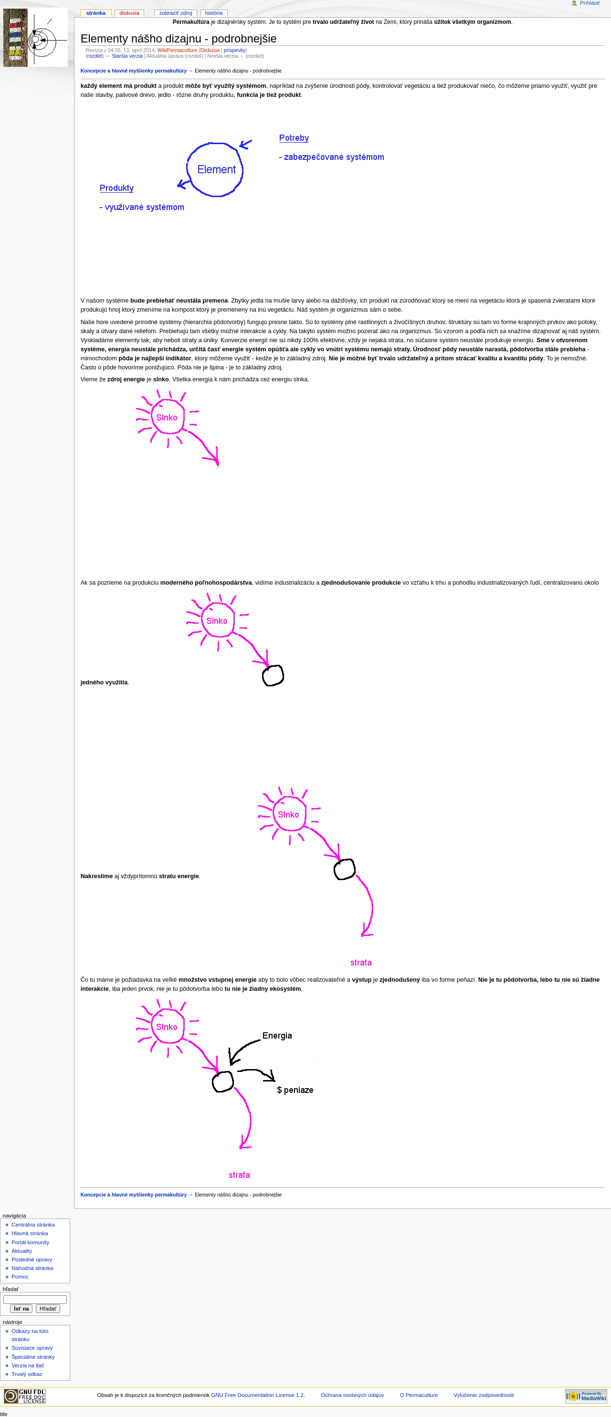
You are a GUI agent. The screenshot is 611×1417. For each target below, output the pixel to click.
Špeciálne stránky (32, 1357)
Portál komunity (30, 1242)
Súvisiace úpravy (32, 1348)
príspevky (235, 50)
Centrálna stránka (32, 1225)
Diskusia (210, 50)
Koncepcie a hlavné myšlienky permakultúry (134, 70)
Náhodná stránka (32, 1268)
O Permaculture (419, 1395)
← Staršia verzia (124, 56)
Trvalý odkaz (26, 1374)
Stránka (95, 13)
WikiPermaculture (178, 50)
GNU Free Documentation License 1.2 (257, 1395)
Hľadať (11, 1289)
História (214, 13)
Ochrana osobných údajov (352, 1395)
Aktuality (21, 1251)
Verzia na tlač (27, 1365)
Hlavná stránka (29, 1233)
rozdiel (94, 56)
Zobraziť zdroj (175, 13)
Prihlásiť (590, 3)
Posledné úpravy (31, 1259)
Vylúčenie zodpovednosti (483, 1395)
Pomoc (20, 1277)
